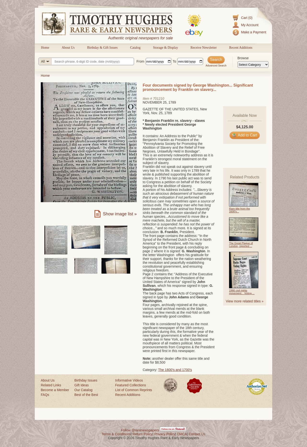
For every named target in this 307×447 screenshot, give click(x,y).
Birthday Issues (85, 380)
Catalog (135, 47)
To (174, 61)
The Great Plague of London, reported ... (241, 244)
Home (45, 47)
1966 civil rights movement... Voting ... (241, 292)
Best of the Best (86, 395)
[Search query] (86, 61)
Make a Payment (253, 32)
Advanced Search (216, 65)
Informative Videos (129, 380)
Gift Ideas (81, 385)
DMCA (182, 434)
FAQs (45, 395)
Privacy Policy (164, 434)
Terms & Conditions (116, 434)
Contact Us (197, 434)
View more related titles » (245, 301)
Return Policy (143, 434)
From (140, 61)
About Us (68, 47)
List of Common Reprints (133, 390)
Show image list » (120, 214)
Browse (243, 58)
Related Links (51, 385)
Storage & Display (165, 47)
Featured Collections (130, 385)
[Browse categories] (253, 64)
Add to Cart (244, 135)
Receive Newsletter (203, 47)
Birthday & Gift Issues (102, 47)
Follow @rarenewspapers (140, 430)
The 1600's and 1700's (175, 370)
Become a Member (55, 390)
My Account (249, 25)
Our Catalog (83, 390)
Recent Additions (240, 47)
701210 (158, 98)
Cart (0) (246, 18)
